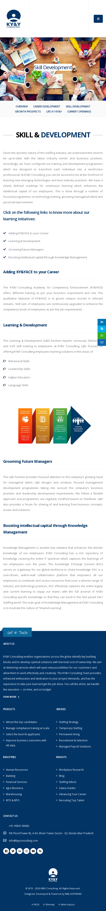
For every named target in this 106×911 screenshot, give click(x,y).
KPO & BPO (12, 800)
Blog (61, 775)
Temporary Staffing (70, 728)
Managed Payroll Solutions (75, 746)
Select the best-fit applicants (23, 734)
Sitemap (50, 904)
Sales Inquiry (67, 904)
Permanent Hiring (69, 734)
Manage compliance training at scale (27, 728)
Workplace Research (71, 769)
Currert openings (79, 111)
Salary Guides (67, 788)
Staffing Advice (67, 782)
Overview (22, 106)
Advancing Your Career (72, 794)
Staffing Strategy (68, 722)
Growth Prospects (28, 111)
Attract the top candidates (21, 722)
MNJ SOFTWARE (73, 893)
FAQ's (36, 904)
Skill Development (78, 106)
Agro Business (14, 788)
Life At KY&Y (54, 111)
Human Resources (17, 769)
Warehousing (14, 794)
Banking (10, 775)
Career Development (46, 106)
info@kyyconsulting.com (23, 840)
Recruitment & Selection (73, 740)
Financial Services (16, 782)
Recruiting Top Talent (71, 800)
